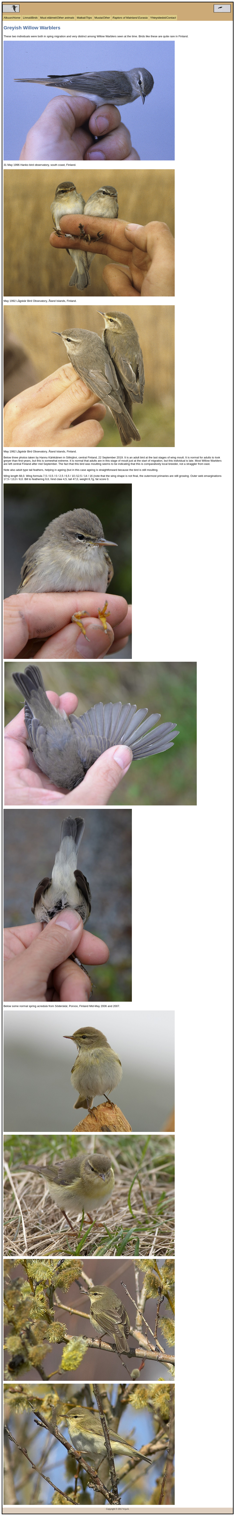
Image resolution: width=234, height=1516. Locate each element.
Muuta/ (102, 17)
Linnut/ (30, 17)
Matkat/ (84, 17)
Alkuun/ (12, 17)
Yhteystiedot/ (163, 17)
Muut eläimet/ (57, 17)
